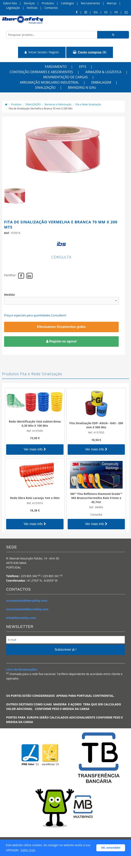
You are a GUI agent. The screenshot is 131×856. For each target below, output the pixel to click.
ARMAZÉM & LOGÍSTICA (103, 72)
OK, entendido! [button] (110, 847)
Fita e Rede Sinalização (88, 104)
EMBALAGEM (101, 82)
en (95, 12)
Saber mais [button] (28, 850)
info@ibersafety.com (21, 618)
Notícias (32, 8)
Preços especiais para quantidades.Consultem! (35, 315)
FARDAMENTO (56, 67)
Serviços (29, 3)
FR (116, 12)
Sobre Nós (10, 3)
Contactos (51, 8)
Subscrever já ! (65, 649)
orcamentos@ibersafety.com (26, 600)
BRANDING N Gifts (82, 87)
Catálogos (67, 3)
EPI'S (82, 67)
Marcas (111, 3)
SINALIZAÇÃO (45, 87)
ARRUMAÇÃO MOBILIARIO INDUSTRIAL (49, 82)
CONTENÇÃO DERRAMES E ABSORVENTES (41, 72)
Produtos (48, 3)
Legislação (13, 8)
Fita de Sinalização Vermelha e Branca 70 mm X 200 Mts (41, 108)
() (89, 52)
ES (105, 12)
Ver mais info (35, 449)
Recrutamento (90, 3)
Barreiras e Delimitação (58, 104)
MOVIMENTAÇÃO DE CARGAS (65, 77)
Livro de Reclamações (21, 669)
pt (126, 12)
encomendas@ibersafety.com (27, 609)
